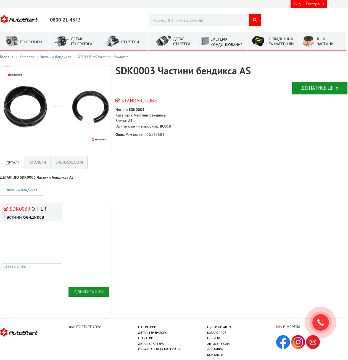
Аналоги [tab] (38, 162)
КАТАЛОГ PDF (216, 332)
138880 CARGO (15, 266)
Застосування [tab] (69, 162)
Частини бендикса (55, 56)
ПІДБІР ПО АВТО (219, 327)
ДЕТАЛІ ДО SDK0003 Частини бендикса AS (36, 177)
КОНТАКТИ (215, 355)
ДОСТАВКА (215, 349)
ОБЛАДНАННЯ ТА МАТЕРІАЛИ (159, 349)
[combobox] (199, 20)
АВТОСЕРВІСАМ (218, 344)
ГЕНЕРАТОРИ (147, 327)
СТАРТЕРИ (145, 338)
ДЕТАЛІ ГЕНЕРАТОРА (152, 332)
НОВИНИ (213, 338)
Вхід (297, 3)
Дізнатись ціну (319, 88)
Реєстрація (315, 3)
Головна (7, 56)
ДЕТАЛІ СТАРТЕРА (151, 344)
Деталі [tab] (12, 162)
